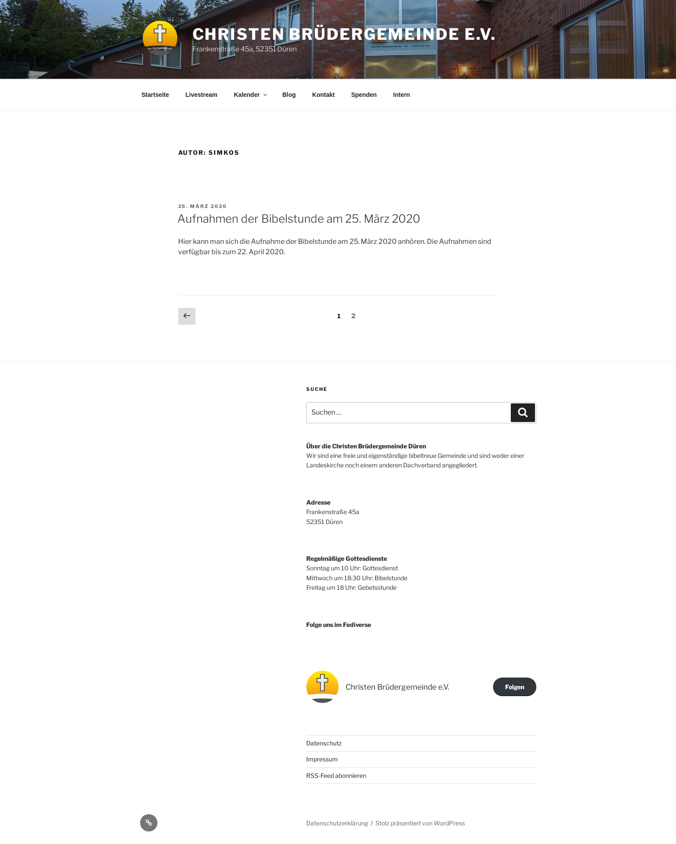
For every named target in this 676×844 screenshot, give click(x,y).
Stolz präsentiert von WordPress (420, 823)
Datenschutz (324, 743)
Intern (401, 94)
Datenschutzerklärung (337, 823)
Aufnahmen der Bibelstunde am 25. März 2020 (298, 218)
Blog (289, 94)
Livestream (202, 94)
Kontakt (323, 94)
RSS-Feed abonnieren (336, 775)
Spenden (364, 94)
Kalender (251, 94)
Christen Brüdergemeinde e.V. (344, 34)
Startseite (155, 94)
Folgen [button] (514, 687)
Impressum (322, 759)
